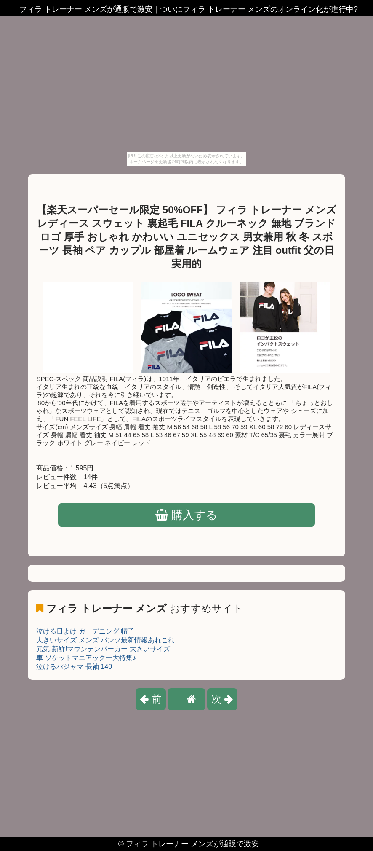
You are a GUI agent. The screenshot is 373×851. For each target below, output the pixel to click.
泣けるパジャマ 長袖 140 (74, 666)
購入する (186, 515)
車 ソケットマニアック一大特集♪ (86, 657)
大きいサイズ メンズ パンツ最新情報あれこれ (105, 640)
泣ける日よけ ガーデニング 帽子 (85, 631)
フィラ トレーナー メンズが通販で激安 (192, 844)
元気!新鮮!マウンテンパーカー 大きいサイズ (103, 648)
